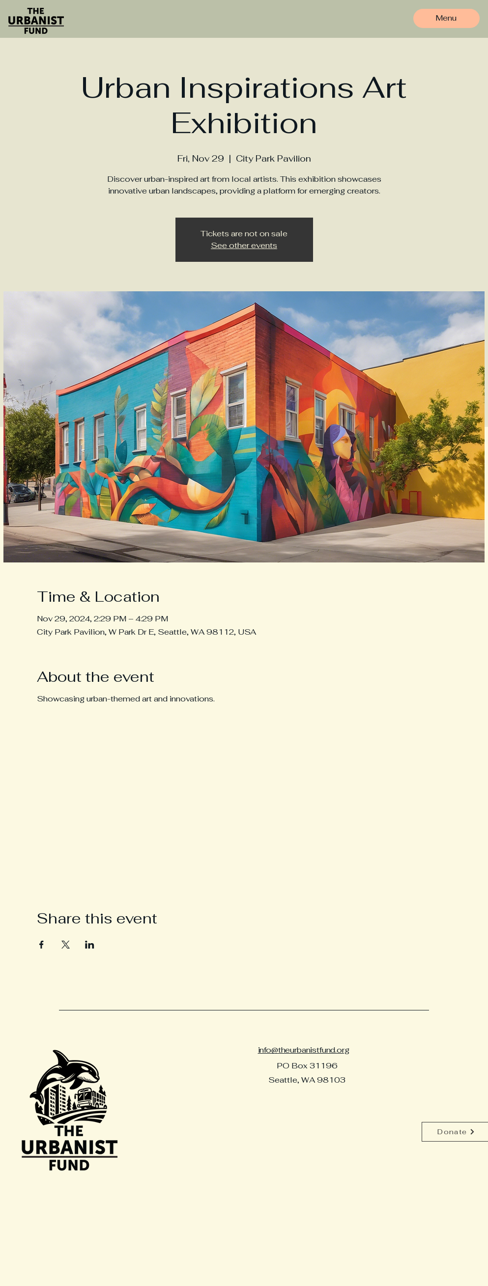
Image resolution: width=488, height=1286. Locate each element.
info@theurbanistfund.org (303, 1050)
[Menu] (446, 18)
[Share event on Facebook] (41, 945)
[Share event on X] (65, 945)
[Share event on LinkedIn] (89, 945)
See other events (244, 245)
